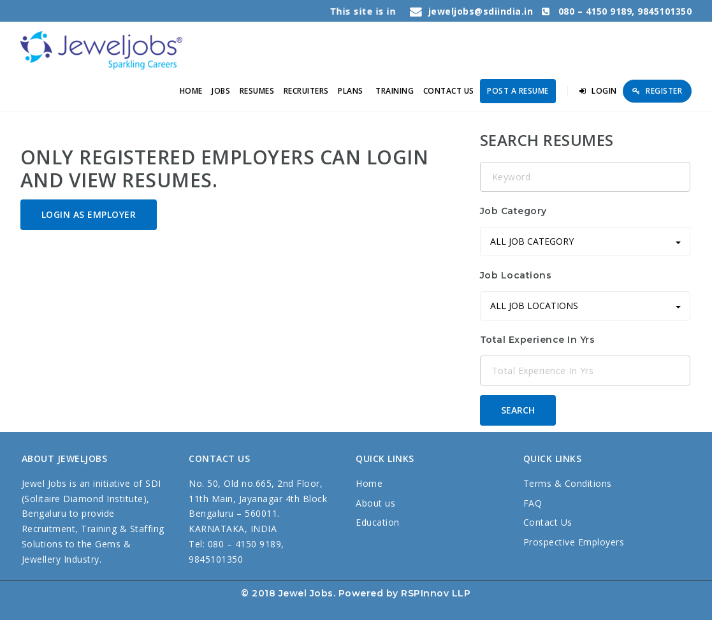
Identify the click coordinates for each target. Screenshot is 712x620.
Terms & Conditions (567, 483)
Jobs (221, 90)
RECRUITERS (306, 90)
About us (375, 503)
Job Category (513, 211)
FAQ (532, 503)
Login (598, 90)
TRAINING (394, 90)
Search (518, 410)
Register (657, 90)
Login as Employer (88, 214)
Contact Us (547, 522)
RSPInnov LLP (435, 593)
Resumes (257, 90)
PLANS (350, 90)
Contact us (448, 90)
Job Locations (516, 275)
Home (191, 90)
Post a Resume (518, 90)
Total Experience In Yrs (537, 339)
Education (378, 522)
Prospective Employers (574, 542)
